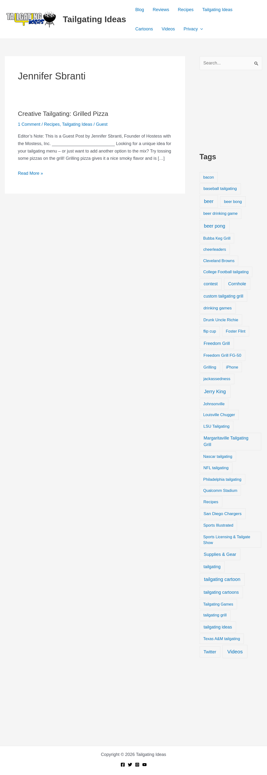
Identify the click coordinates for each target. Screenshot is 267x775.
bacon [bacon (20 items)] (208, 177)
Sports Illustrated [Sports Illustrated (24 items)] (218, 525)
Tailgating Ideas (94, 19)
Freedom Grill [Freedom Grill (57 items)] (217, 343)
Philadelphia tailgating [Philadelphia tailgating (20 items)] (222, 479)
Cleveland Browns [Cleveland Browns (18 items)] (218, 260)
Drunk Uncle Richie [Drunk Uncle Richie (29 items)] (220, 320)
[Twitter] (130, 764)
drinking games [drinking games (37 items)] (217, 308)
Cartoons (144, 29)
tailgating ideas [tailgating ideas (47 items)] (217, 627)
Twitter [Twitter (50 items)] (209, 651)
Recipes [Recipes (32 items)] (210, 502)
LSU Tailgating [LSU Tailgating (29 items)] (216, 426)
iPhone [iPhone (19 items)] (232, 367)
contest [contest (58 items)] (211, 283)
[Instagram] (137, 764)
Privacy (193, 29)
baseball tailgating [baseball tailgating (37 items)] (220, 188)
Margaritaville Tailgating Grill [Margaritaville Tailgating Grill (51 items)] (226, 441)
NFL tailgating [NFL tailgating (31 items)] (216, 468)
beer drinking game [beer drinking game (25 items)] (220, 213)
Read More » (30, 173)
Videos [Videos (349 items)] (235, 651)
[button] (200, 29)
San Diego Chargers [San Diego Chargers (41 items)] (222, 513)
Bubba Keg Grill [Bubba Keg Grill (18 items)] (217, 238)
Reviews (161, 9)
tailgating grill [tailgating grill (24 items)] (214, 615)
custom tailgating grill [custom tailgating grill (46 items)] (223, 296)
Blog (139, 9)
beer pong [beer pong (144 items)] (214, 226)
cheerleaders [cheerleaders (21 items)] (214, 249)
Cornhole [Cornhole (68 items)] (237, 283)
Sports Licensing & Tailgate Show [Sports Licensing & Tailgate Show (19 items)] (226, 540)
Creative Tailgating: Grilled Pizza (63, 113)
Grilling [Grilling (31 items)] (209, 367)
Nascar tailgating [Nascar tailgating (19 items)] (217, 456)
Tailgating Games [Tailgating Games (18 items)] (218, 604)
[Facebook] (123, 764)
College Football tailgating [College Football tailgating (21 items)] (226, 272)
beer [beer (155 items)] (208, 201)
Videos (168, 29)
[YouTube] (144, 764)
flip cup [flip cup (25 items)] (209, 331)
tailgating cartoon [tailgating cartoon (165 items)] (222, 579)
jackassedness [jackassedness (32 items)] (217, 379)
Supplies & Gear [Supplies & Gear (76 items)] (220, 554)
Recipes (186, 9)
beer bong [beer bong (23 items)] (233, 201)
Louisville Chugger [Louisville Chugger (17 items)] (219, 415)
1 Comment (29, 124)
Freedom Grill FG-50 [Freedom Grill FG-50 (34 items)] (222, 355)
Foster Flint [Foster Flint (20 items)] (235, 331)
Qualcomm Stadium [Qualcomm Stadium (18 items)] (220, 490)
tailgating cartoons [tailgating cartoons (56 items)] (221, 592)
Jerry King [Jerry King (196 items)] (215, 391)
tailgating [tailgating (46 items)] (211, 566)
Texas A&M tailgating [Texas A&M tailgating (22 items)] (221, 638)
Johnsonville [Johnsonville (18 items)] (213, 404)
